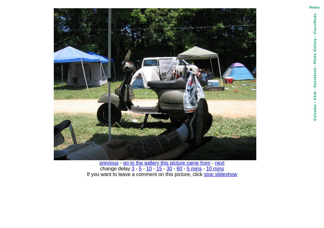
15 (159, 168)
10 (149, 168)
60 (179, 168)
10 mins (215, 168)
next (219, 163)
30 (169, 168)
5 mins (194, 168)
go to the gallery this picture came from (166, 163)
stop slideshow (220, 174)
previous (109, 163)
